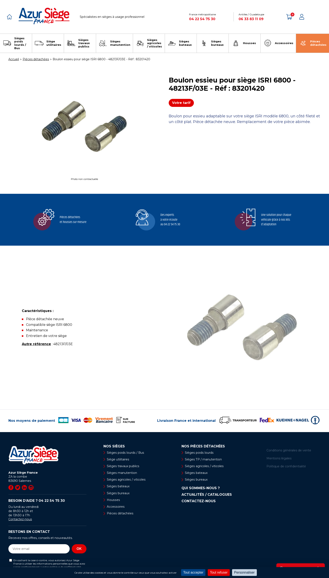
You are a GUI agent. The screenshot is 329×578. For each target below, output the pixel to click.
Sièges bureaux (118, 493)
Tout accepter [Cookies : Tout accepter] (193, 572)
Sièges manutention (122, 473)
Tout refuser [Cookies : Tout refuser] (218, 572)
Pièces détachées (120, 513)
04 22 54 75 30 (202, 19)
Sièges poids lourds (199, 453)
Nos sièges (114, 446)
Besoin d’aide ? (36, 501)
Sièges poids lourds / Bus (125, 453)
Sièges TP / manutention (203, 459)
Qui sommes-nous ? (200, 488)
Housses (113, 500)
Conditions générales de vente (288, 450)
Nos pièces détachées (203, 446)
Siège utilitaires (118, 459)
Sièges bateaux (118, 486)
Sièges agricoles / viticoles (126, 479)
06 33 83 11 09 (251, 19)
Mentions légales (278, 458)
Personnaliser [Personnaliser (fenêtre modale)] (244, 572)
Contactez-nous (20, 519)
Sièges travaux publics (123, 466)
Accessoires (115, 507)
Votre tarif (181, 103)
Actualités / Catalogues (206, 495)
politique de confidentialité (65, 567)
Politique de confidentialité (286, 466)
